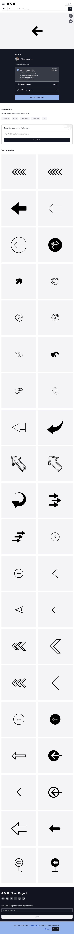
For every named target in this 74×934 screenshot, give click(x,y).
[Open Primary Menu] (3, 4)
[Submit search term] (70, 9)
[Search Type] (4, 9)
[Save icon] (71, 16)
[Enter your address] (37, 910)
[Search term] (38, 9)
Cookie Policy (34, 925)
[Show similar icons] (71, 21)
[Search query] (37, 134)
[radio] (37, 74)
